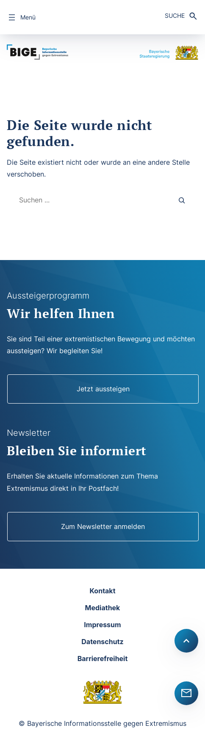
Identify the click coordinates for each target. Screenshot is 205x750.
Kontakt (102, 591)
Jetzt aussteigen (103, 389)
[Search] (182, 200)
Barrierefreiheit (103, 658)
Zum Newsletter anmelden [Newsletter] (103, 526)
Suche (175, 15)
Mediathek (102, 607)
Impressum (102, 624)
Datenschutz (102, 641)
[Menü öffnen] (21, 17)
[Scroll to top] (186, 640)
